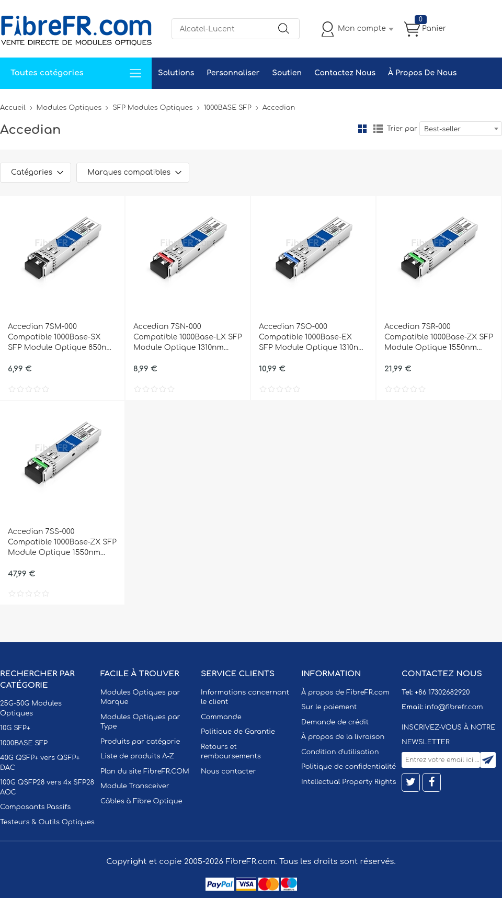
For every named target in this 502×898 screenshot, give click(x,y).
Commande (221, 717)
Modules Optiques (69, 107)
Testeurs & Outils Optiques (47, 822)
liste (378, 128)
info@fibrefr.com (454, 707)
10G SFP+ (15, 728)
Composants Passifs (35, 807)
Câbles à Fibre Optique (141, 801)
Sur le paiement (329, 707)
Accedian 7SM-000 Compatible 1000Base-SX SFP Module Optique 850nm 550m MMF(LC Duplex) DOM (60, 338)
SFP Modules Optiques (152, 107)
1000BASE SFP (228, 107)
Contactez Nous (344, 73)
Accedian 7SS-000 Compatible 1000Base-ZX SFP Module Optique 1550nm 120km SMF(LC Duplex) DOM (62, 543)
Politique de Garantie (238, 731)
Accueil (13, 107)
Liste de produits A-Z (137, 756)
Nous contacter (228, 771)
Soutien (287, 73)
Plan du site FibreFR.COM (144, 771)
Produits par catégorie (140, 741)
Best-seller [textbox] (442, 129)
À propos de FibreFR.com (345, 692)
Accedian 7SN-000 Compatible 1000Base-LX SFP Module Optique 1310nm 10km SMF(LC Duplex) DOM (187, 338)
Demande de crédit (335, 722)
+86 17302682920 (442, 692)
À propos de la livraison (342, 737)
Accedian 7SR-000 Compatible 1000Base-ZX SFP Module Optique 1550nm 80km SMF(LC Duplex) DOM (438, 338)
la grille (362, 128)
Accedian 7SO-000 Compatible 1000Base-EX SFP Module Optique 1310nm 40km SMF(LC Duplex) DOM (312, 338)
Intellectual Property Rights (348, 782)
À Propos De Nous (422, 73)
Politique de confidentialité (348, 766)
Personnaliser (233, 73)
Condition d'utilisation (340, 752)
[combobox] (460, 128)
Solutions (176, 73)
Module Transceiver (134, 786)
